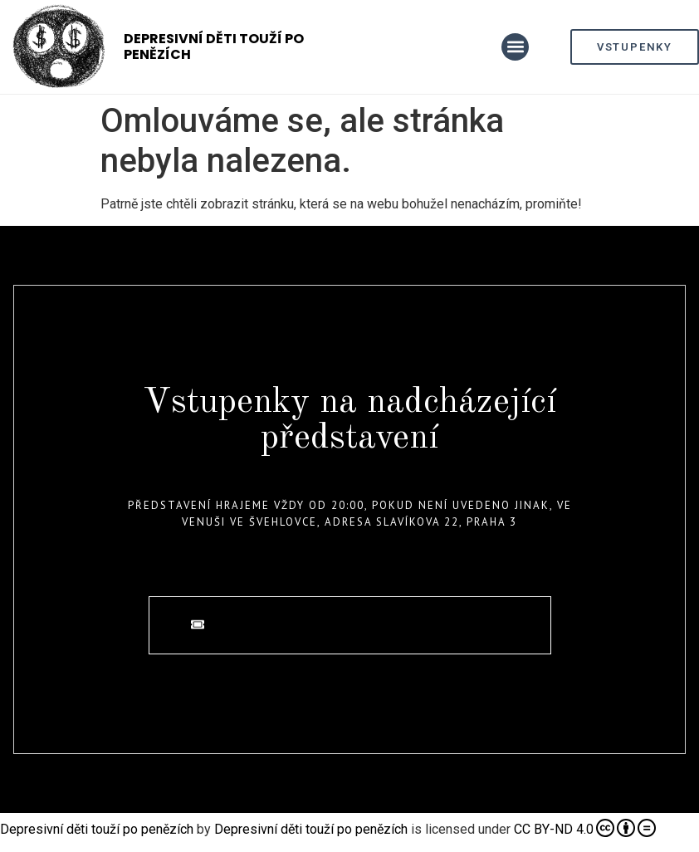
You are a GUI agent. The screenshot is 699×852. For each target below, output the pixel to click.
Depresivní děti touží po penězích (214, 46)
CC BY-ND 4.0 (585, 828)
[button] (515, 47)
